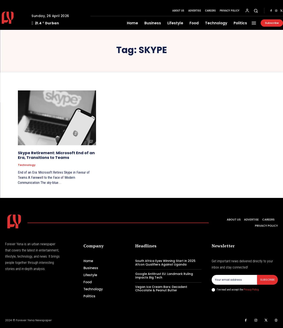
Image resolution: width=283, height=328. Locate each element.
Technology (27, 165)
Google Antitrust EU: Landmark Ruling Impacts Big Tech (164, 276)
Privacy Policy (251, 289)
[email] (234, 280)
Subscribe (267, 280)
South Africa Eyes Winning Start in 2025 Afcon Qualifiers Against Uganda (165, 263)
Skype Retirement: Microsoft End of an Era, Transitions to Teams (56, 155)
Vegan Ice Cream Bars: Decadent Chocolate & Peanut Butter (161, 289)
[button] (256, 11)
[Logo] (14, 221)
